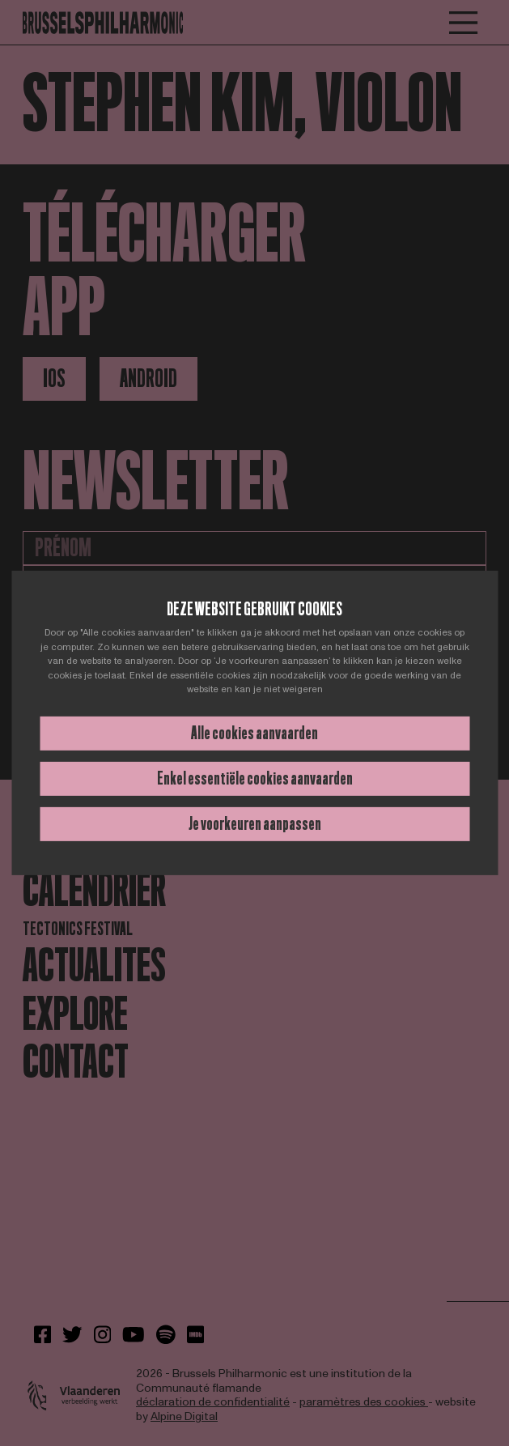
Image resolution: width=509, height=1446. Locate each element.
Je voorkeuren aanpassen (255, 824)
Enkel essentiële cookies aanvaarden (255, 778)
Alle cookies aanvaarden (254, 733)
